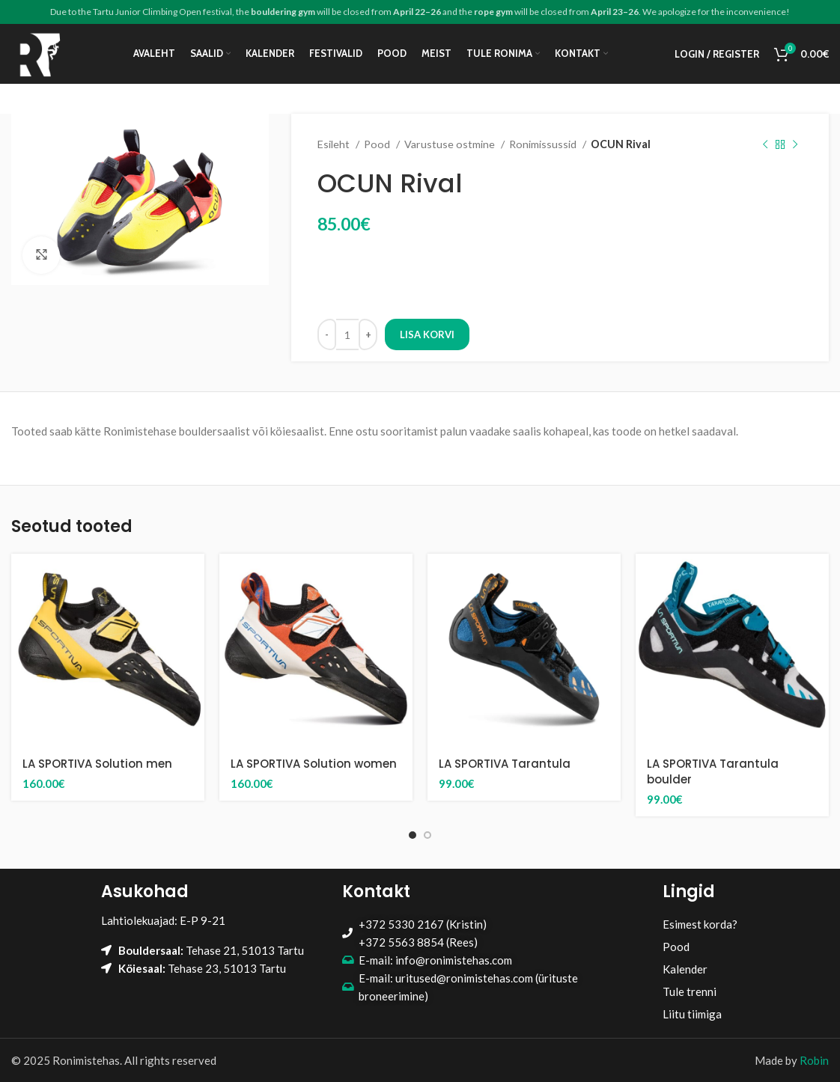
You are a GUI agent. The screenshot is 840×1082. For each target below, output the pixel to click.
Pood (378, 144)
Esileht (334, 144)
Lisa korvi (427, 334)
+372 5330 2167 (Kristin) (423, 924)
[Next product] (795, 144)
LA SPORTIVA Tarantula (504, 763)
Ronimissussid (544, 144)
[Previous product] (765, 144)
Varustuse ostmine (450, 144)
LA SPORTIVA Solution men (97, 763)
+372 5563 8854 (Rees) (418, 942)
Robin (814, 1060)
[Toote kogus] (347, 334)
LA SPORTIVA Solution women (314, 763)
